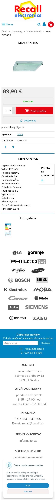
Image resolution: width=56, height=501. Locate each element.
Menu (7, 24)
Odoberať (45, 343)
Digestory (17, 31)
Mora (20, 134)
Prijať (28, 485)
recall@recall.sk (33, 423)
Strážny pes (28, 120)
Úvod (4, 31)
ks (10, 110)
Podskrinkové (34, 31)
